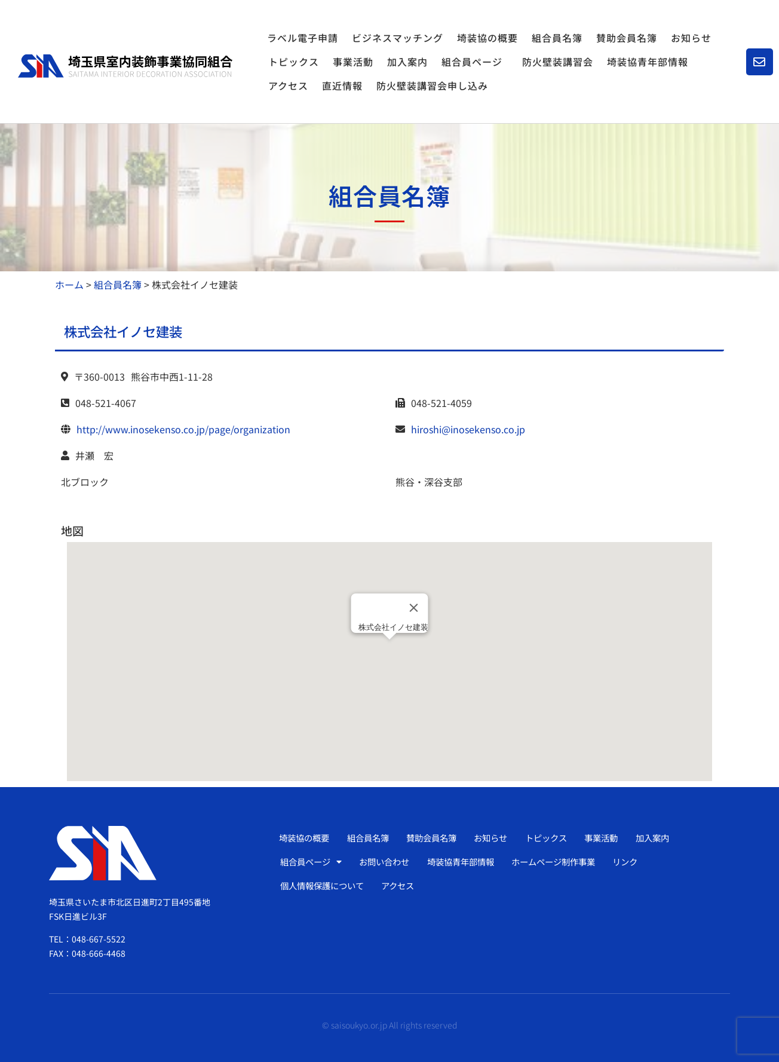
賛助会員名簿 (626, 37)
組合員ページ (474, 61)
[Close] (414, 607)
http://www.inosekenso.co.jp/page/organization (183, 429)
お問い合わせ (390, 862)
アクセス (288, 85)
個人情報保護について (326, 886)
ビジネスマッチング (397, 37)
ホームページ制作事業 (570, 862)
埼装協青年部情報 (647, 61)
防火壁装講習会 (557, 61)
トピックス (293, 61)
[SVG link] (125, 66)
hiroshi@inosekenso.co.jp (468, 429)
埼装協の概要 (487, 37)
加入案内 (407, 61)
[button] (389, 650)
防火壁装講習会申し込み (432, 85)
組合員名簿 (557, 37)
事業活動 (353, 61)
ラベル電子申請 (302, 37)
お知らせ (691, 37)
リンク (646, 862)
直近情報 (342, 85)
